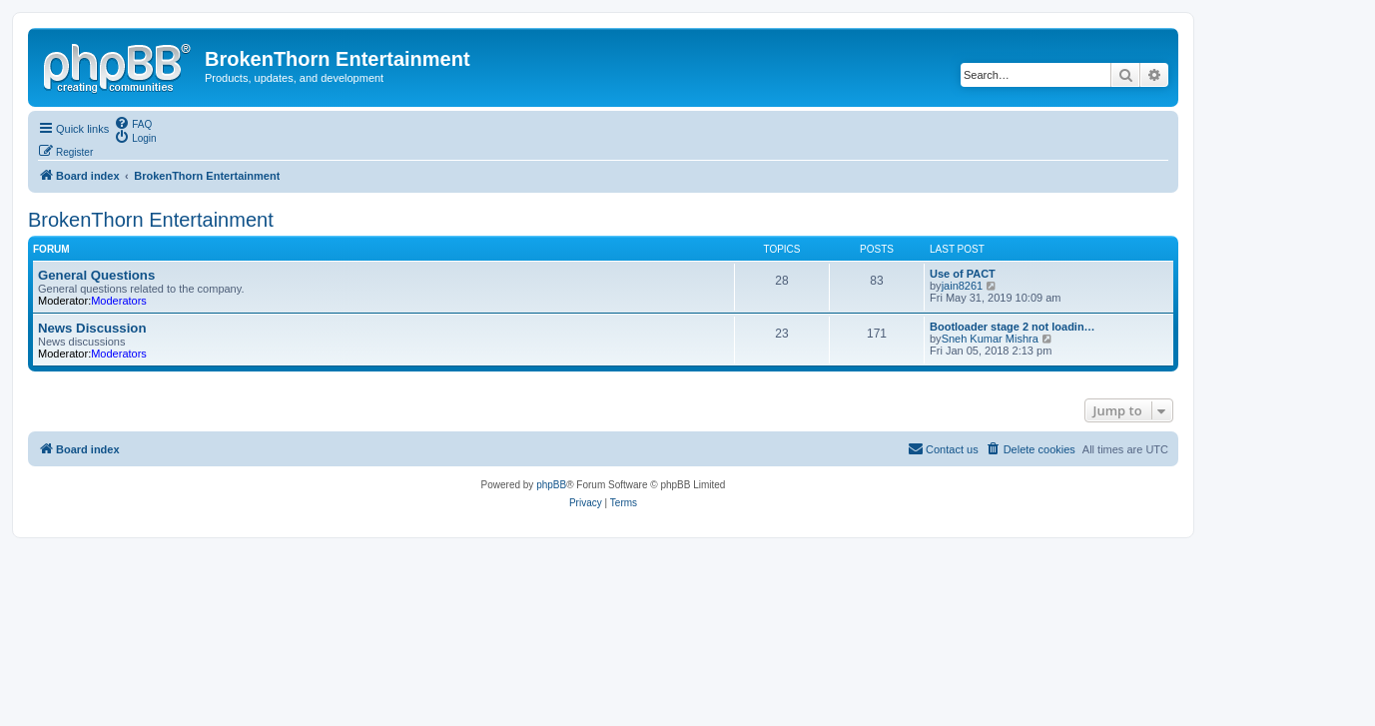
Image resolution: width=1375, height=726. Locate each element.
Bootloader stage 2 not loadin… (1012, 327)
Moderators (119, 301)
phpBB (551, 484)
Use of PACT (963, 274)
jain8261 (963, 286)
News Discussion (92, 328)
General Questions (96, 275)
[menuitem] (133, 123)
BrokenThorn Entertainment (151, 220)
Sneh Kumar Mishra (990, 339)
